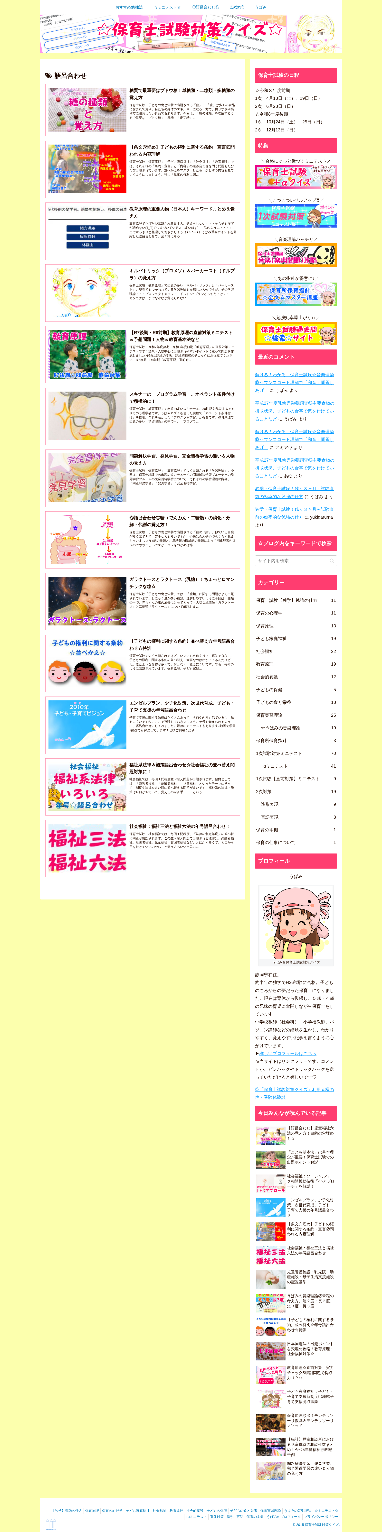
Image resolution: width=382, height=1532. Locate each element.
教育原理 (192, 1511)
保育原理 (100, 1511)
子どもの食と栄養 (265, 1511)
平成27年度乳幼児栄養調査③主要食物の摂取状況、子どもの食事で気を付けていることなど (294, 411)
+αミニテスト (183, 1517)
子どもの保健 (237, 1511)
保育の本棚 (250, 1517)
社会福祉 (174, 1511)
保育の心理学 (122, 1511)
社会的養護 (212, 1511)
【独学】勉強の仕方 (73, 1511)
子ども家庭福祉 (150, 1511)
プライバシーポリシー (320, 1517)
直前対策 (206, 1517)
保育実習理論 (295, 1511)
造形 (221, 1517)
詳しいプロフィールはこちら (287, 1053)
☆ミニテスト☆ (156, 1517)
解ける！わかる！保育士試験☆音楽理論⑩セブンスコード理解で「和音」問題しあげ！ (294, 382)
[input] (296, 560)
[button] (332, 561)
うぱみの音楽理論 (323, 1511)
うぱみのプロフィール (281, 1517)
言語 (233, 1517)
